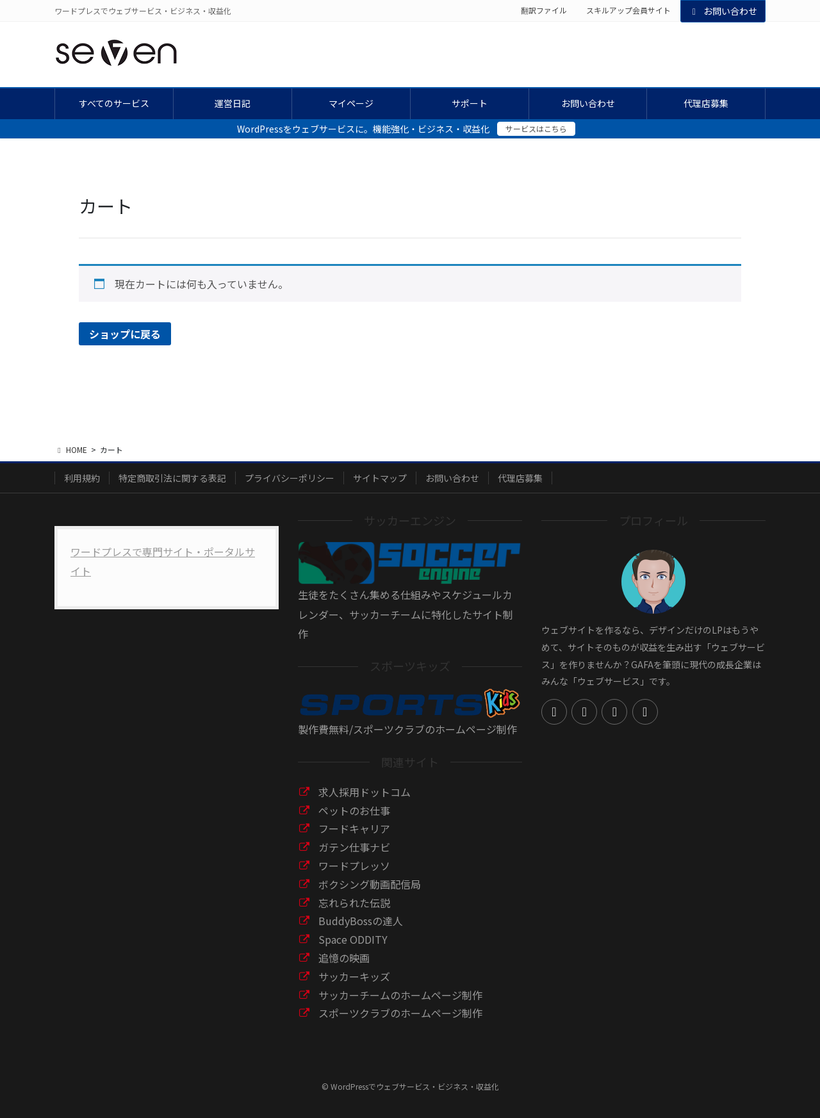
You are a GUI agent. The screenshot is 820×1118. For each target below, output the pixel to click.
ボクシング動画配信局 (369, 884)
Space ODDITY (353, 939)
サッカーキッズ (354, 976)
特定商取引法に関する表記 (172, 478)
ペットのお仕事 (354, 810)
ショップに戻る (125, 333)
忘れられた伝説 (354, 902)
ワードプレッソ (354, 865)
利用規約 (82, 478)
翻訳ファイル (544, 10)
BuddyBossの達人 (360, 920)
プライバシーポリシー (289, 478)
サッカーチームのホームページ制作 (400, 995)
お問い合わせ (723, 10)
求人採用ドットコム (364, 792)
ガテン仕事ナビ (354, 847)
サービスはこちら (536, 128)
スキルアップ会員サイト (628, 10)
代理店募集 (520, 478)
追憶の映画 (344, 958)
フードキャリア (354, 828)
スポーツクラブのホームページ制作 (400, 1013)
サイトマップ (380, 478)
